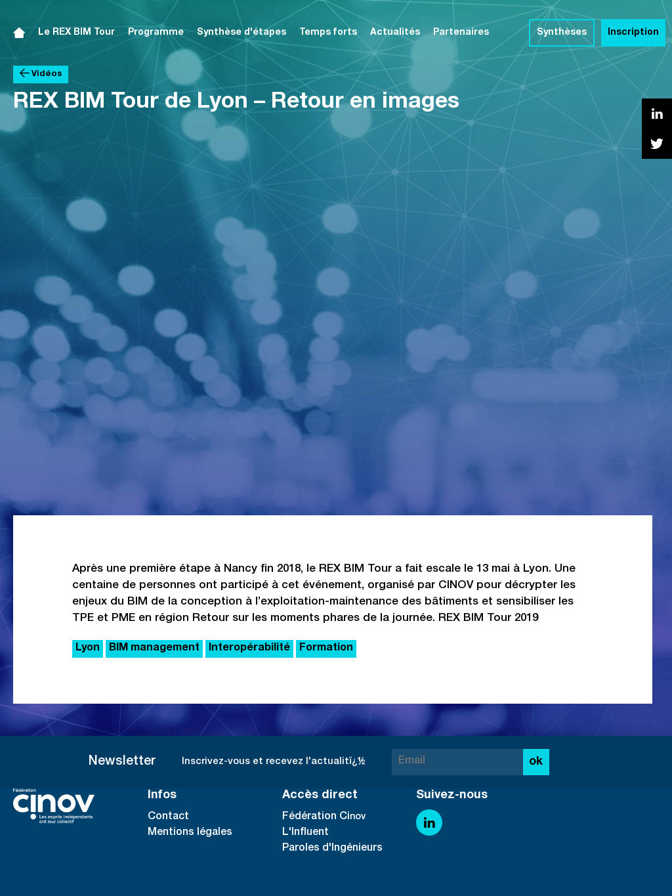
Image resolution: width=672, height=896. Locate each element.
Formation (326, 648)
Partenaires (461, 32)
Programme (156, 32)
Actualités (395, 32)
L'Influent (305, 833)
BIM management (154, 648)
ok (536, 762)
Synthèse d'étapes (241, 32)
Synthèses (562, 32)
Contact (168, 817)
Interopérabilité (249, 648)
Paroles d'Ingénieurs (332, 848)
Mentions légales (190, 833)
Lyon (87, 648)
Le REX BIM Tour (76, 32)
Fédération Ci (316, 817)
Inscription (633, 32)
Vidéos (41, 74)
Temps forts (328, 32)
